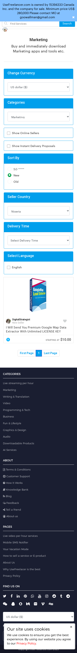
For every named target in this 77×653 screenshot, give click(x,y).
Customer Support (16, 476)
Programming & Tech (16, 410)
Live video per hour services (20, 535)
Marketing (9, 389)
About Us (9, 562)
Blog (7, 496)
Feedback (11, 502)
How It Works (13, 482)
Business (8, 416)
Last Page (50, 353)
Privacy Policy (11, 575)
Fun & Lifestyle (12, 423)
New (13, 175)
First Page (27, 353)
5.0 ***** (16, 169)
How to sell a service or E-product (24, 555)
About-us (10, 516)
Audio (6, 436)
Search (67, 23)
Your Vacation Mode (16, 549)
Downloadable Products (18, 443)
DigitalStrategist (21, 319)
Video (6, 403)
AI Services (9, 449)
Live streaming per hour (18, 383)
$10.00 (58, 339)
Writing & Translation (16, 396)
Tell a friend (12, 509)
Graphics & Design (14, 430)
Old (13, 182)
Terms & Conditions (17, 469)
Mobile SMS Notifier (15, 542)
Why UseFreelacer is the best (21, 569)
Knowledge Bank (15, 489)
